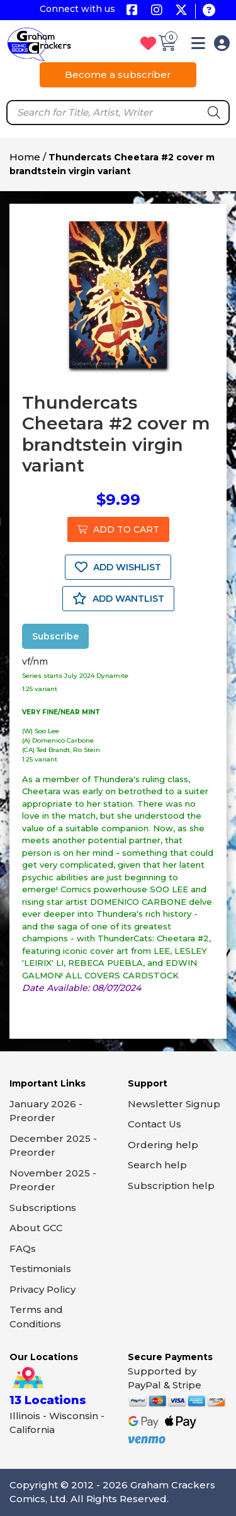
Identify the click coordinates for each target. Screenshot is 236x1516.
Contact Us (154, 1124)
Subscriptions (42, 1208)
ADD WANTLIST (118, 598)
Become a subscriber (118, 74)
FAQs (22, 1248)
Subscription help (171, 1186)
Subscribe (55, 636)
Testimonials (40, 1269)
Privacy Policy (42, 1289)
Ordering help (163, 1145)
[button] (198, 46)
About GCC (36, 1228)
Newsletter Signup (174, 1104)
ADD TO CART (118, 529)
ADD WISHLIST (118, 567)
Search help (157, 1165)
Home (24, 157)
